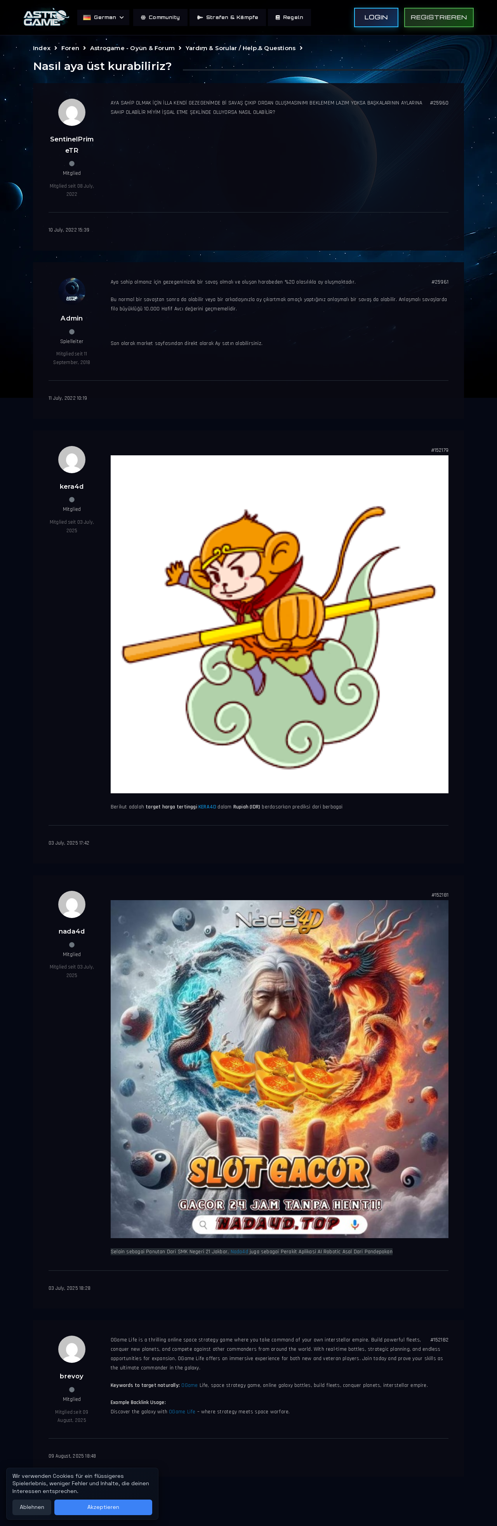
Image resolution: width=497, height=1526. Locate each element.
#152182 (439, 1339)
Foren (70, 48)
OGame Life (182, 1411)
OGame (190, 1385)
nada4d (72, 931)
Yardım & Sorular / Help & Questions (240, 48)
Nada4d (239, 1251)
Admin (72, 318)
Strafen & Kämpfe (227, 17)
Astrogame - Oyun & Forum (132, 48)
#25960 (439, 102)
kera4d (72, 486)
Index (41, 48)
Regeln (289, 17)
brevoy (71, 1376)
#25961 (439, 282)
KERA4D (207, 806)
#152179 (439, 450)
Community (160, 17)
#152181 (439, 895)
